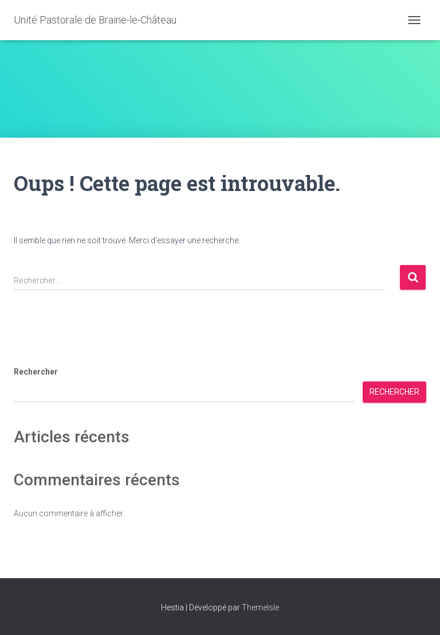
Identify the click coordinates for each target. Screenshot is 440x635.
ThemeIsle (260, 607)
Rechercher (36, 371)
